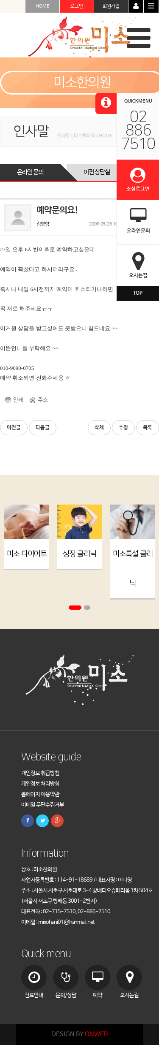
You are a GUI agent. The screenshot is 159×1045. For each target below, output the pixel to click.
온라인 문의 (30, 172)
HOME (43, 6)
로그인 (76, 6)
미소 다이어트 (27, 554)
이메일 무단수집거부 (42, 805)
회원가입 (111, 6)
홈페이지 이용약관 (40, 794)
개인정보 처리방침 (40, 784)
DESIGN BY (79, 1034)
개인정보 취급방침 (40, 773)
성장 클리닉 (79, 554)
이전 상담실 (97, 172)
